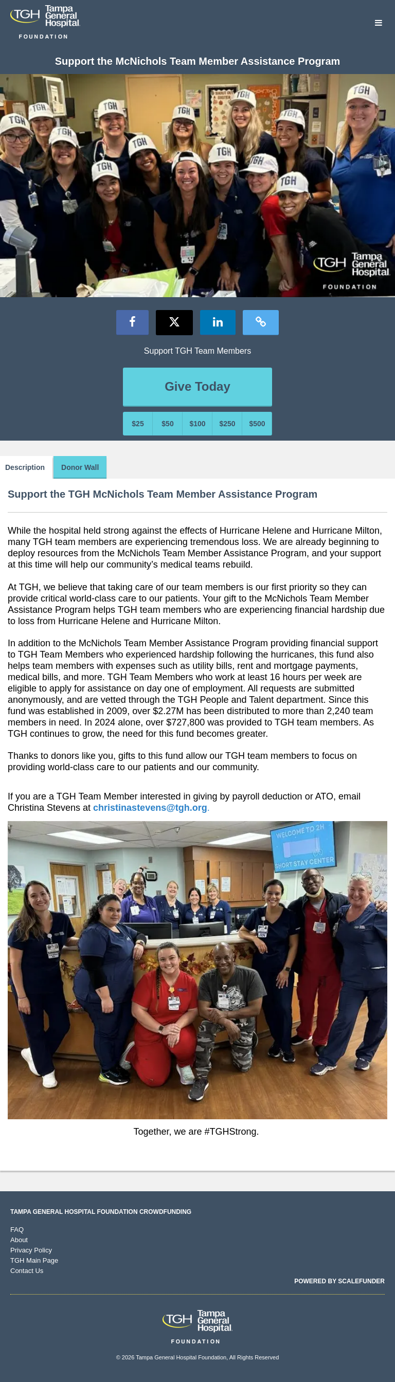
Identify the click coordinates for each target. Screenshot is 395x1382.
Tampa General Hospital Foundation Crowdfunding (100, 1211)
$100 (197, 424)
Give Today (197, 386)
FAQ (17, 1229)
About (19, 1240)
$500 (257, 424)
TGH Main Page (34, 1260)
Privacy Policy (31, 1250)
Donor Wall (80, 467)
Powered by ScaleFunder (339, 1281)
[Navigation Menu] (378, 23)
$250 (227, 424)
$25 (137, 424)
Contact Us (26, 1271)
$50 (167, 424)
